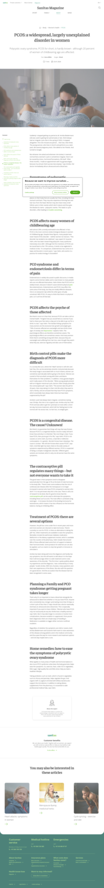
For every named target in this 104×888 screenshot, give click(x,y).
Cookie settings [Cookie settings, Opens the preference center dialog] (29, 192)
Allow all (75, 192)
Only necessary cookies (60, 192)
